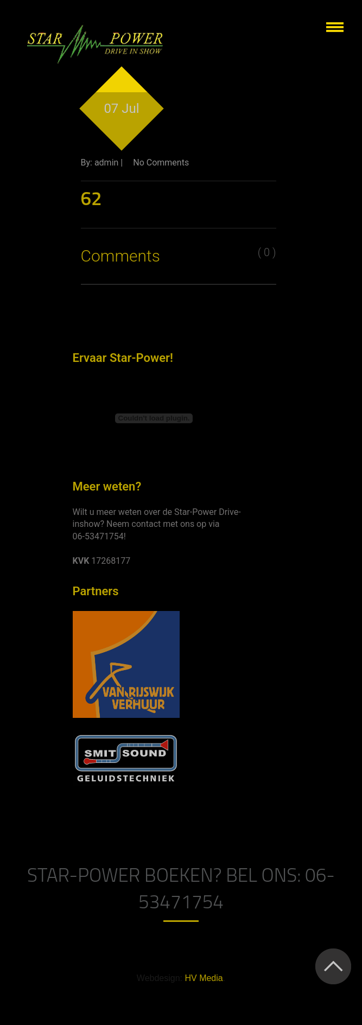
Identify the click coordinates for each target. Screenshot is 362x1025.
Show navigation (335, 27)
